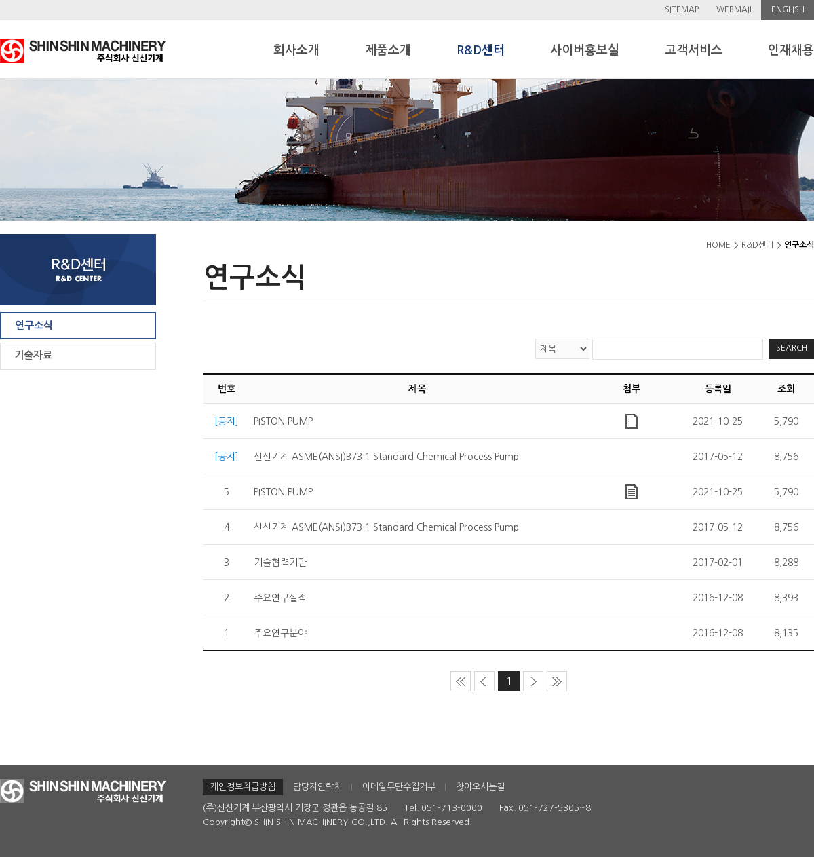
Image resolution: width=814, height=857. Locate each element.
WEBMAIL (735, 9)
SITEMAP (682, 9)
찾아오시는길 (480, 786)
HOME (718, 245)
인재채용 (791, 50)
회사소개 (296, 50)
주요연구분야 (280, 633)
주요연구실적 (280, 598)
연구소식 (34, 325)
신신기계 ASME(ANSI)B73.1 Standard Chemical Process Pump (386, 456)
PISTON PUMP (283, 421)
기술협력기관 (280, 562)
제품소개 (388, 50)
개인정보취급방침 (242, 786)
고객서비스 (693, 50)
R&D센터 (481, 50)
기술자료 (33, 355)
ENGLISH (788, 9)
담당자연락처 (317, 786)
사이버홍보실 (584, 50)
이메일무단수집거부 (398, 786)
